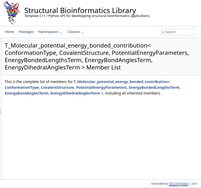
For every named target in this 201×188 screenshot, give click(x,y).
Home (9, 32)
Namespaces (50, 32)
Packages (26, 32)
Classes (76, 32)
